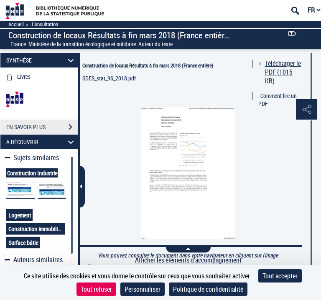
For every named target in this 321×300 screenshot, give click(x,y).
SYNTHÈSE (41, 60)
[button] (306, 109)
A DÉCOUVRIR (41, 142)
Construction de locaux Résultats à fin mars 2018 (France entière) (147, 65)
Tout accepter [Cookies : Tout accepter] (280, 275)
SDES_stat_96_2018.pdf (109, 78)
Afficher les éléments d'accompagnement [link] (188, 260)
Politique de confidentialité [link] (208, 289)
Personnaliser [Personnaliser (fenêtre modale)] (142, 289)
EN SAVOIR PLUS (42, 127)
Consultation (45, 24)
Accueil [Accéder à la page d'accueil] (16, 24)
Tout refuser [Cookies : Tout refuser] (96, 289)
